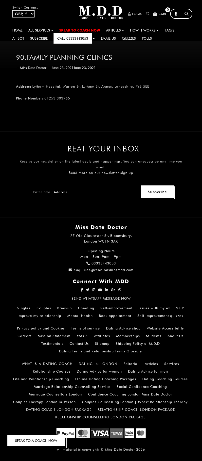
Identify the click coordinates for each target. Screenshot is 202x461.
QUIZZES (129, 38)
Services (171, 364)
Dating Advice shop (123, 328)
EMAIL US (108, 38)
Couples (44, 308)
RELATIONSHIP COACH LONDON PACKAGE (136, 410)
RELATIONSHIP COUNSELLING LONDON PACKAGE (100, 417)
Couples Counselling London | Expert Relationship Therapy (135, 402)
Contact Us (79, 344)
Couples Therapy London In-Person (44, 402)
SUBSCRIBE (39, 38)
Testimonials (52, 344)
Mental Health (80, 316)
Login (135, 14)
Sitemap (102, 344)
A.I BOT (18, 38)
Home (17, 30)
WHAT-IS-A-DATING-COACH (47, 364)
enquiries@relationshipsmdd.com (101, 270)
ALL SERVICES (40, 30)
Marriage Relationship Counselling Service (72, 387)
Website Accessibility (165, 328)
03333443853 (101, 263)
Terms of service (85, 328)
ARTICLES (115, 30)
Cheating (86, 308)
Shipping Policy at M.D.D (138, 344)
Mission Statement (54, 336)
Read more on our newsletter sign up (101, 173)
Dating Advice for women (99, 371)
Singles (23, 308)
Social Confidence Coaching (142, 387)
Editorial (131, 364)
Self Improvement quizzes (160, 316)
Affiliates (102, 336)
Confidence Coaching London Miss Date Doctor (130, 394)
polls (147, 38)
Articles (151, 364)
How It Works (144, 30)
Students (153, 336)
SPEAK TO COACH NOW (79, 30)
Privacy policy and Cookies (41, 328)
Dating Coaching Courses (165, 379)
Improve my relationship (39, 316)
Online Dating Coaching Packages (105, 379)
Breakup (64, 308)
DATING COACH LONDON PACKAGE (59, 410)
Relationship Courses (52, 371)
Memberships (128, 336)
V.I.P (180, 308)
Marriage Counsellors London (55, 394)
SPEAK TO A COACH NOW (36, 441)
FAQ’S (170, 30)
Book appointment (115, 316)
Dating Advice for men (148, 371)
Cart (159, 14)
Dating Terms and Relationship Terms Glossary (100, 351)
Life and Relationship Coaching (41, 379)
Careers (25, 336)
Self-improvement (116, 308)
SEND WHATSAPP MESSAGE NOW (101, 298)
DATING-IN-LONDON (98, 364)
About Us (175, 336)
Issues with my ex (154, 308)
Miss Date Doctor (33, 68)
